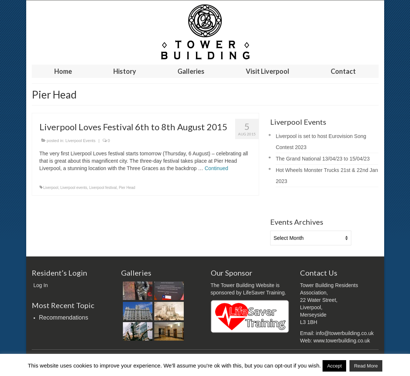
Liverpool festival (103, 188)
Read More (366, 366)
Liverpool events (73, 188)
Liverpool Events (80, 140)
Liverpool (50, 188)
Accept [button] (334, 366)
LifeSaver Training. (264, 293)
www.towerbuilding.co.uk (341, 341)
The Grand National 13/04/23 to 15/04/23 (323, 159)
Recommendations (63, 317)
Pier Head (127, 188)
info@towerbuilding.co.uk (345, 333)
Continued (216, 168)
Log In (41, 285)
